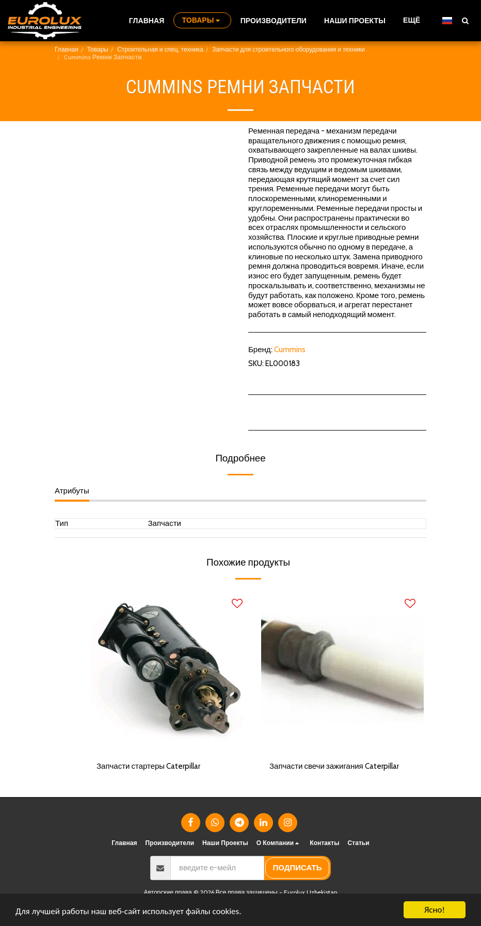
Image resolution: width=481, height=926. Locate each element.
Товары (97, 49)
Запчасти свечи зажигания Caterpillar (334, 766)
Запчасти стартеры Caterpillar (148, 766)
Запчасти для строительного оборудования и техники (288, 49)
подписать (297, 867)
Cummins (290, 349)
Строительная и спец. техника (160, 49)
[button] (465, 20)
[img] (169, 671)
